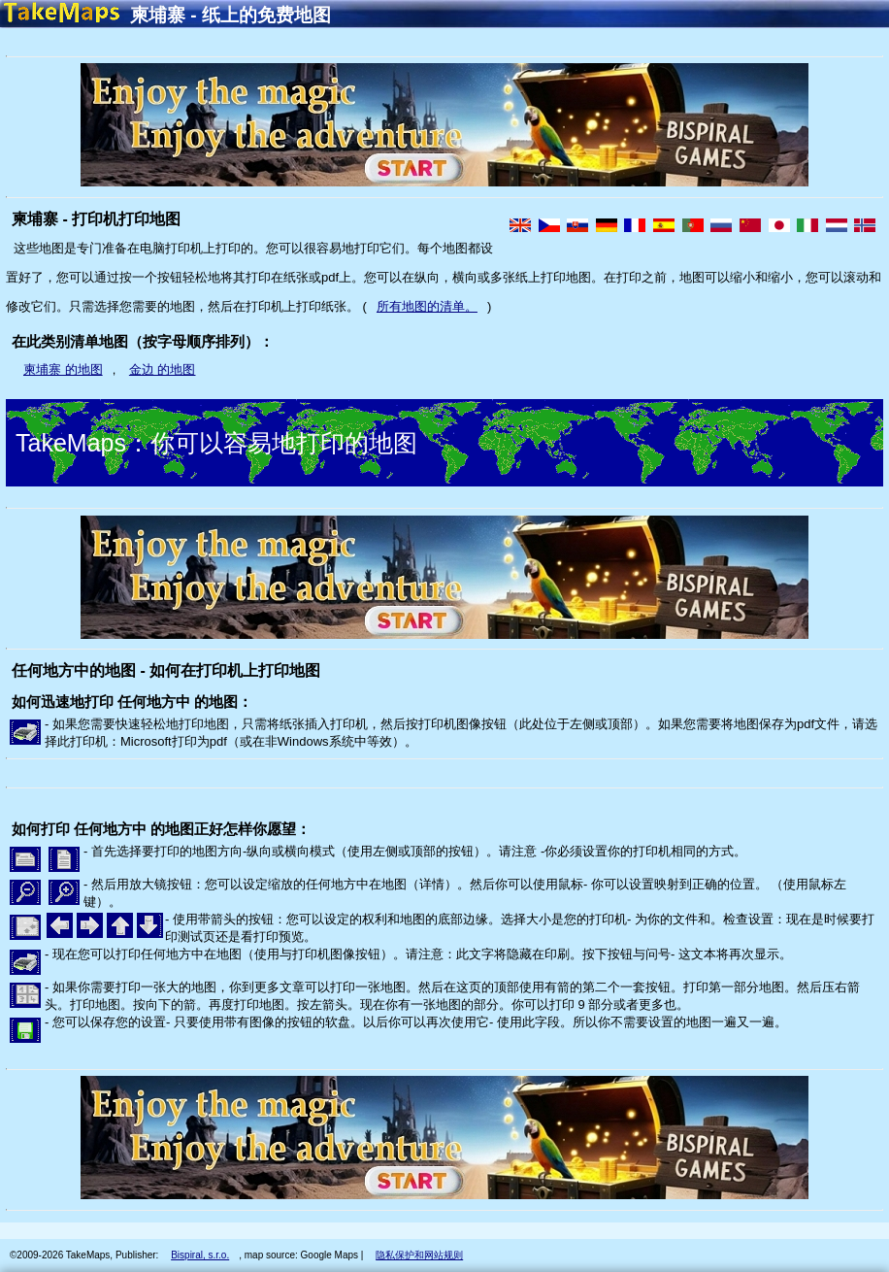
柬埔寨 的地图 (63, 369)
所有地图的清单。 (427, 306)
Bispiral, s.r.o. (200, 1255)
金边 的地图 (162, 369)
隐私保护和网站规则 (419, 1255)
